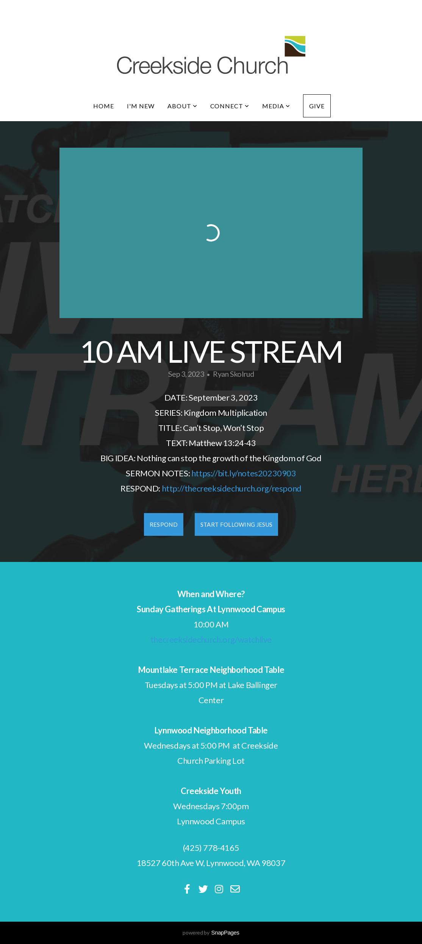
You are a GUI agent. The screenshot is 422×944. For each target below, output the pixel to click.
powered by (211, 932)
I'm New (141, 105)
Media (276, 105)
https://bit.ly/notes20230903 (243, 473)
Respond (164, 524)
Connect (230, 105)
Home (103, 105)
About (182, 105)
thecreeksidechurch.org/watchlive (211, 639)
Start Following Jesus (236, 524)
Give (317, 105)
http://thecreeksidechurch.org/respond (232, 488)
